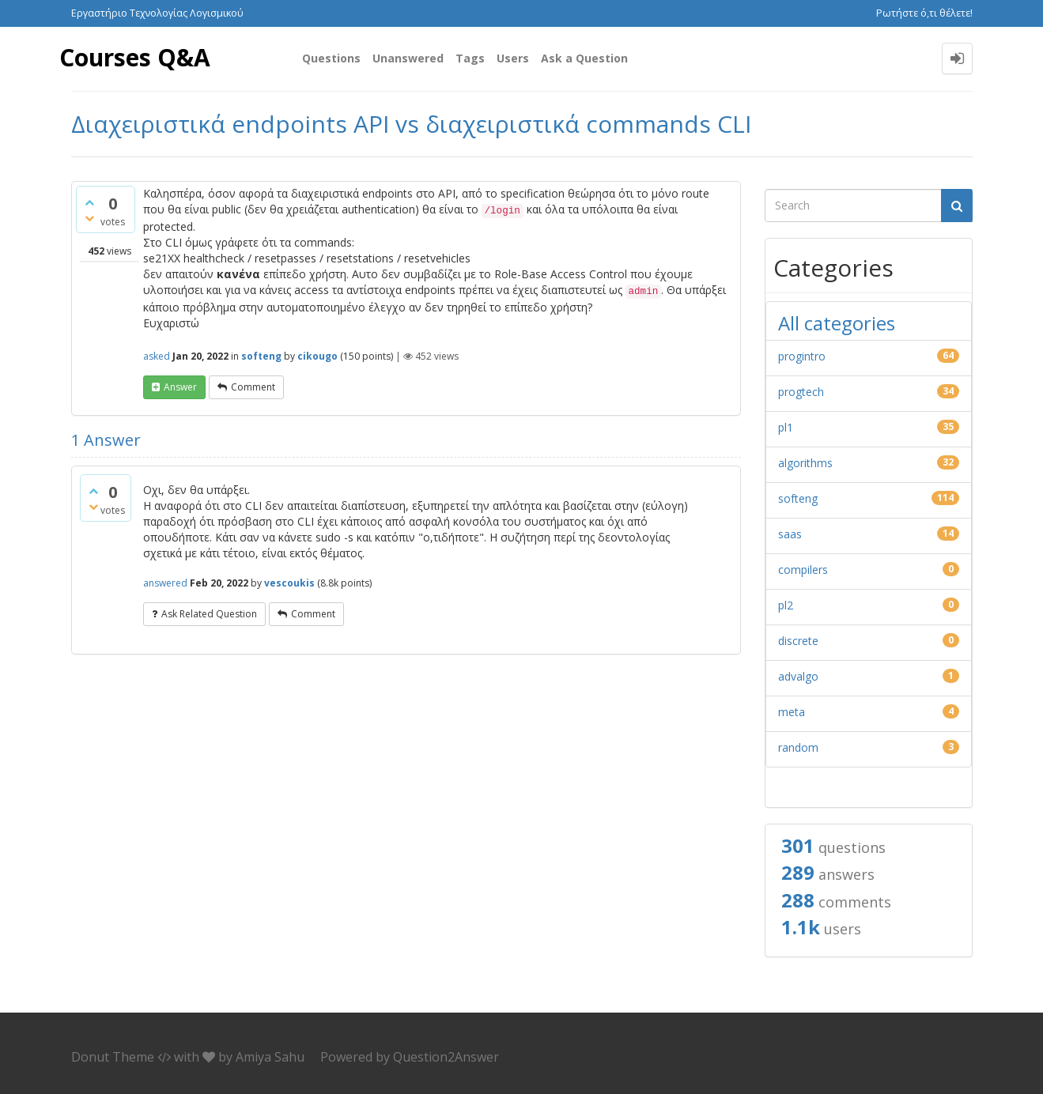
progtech (801, 391)
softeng (261, 356)
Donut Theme (112, 1057)
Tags (470, 58)
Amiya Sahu (270, 1057)
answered (165, 583)
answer (180, 387)
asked (156, 356)
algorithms (805, 462)
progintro (802, 356)
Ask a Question (584, 58)
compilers (803, 569)
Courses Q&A (135, 58)
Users (513, 58)
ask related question (209, 614)
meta (791, 711)
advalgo (798, 676)
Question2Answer (446, 1057)
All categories (836, 323)
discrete (798, 640)
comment (253, 387)
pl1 (785, 427)
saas (790, 533)
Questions (331, 58)
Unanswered (408, 58)
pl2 (785, 605)
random (798, 747)
